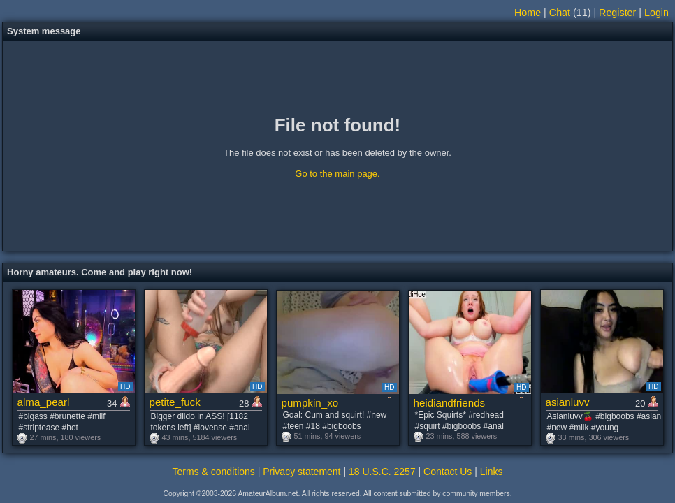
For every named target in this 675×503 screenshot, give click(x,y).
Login (656, 12)
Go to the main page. (337, 173)
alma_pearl (43, 402)
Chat (559, 12)
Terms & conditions (214, 471)
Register (617, 12)
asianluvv (568, 402)
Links (491, 471)
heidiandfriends (450, 403)
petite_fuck (175, 402)
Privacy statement (301, 471)
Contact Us (447, 471)
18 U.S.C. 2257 (382, 471)
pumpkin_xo (310, 403)
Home (527, 12)
